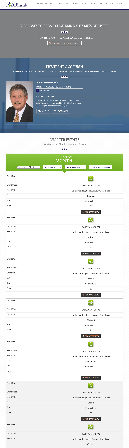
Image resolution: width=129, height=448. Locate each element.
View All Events (53, 167)
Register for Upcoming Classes (64, 43)
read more (43, 111)
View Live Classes (75, 167)
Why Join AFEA (116, 3)
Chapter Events (63, 3)
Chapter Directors (80, 3)
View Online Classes (100, 167)
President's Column (45, 3)
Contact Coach (61, 111)
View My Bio (44, 90)
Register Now (91, 212)
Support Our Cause (99, 3)
